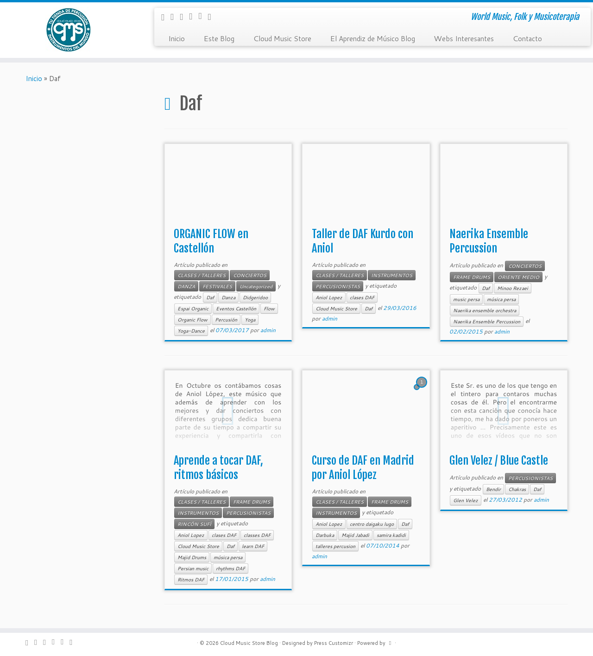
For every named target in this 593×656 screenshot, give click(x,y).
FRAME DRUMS (471, 277)
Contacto (527, 38)
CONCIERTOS (249, 275)
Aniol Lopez (328, 297)
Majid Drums (191, 557)
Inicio (176, 38)
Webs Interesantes (464, 38)
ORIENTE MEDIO (518, 277)
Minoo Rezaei (512, 288)
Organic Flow (192, 319)
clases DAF (362, 297)
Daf (210, 297)
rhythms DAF (230, 568)
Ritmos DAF (190, 579)
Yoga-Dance (191, 331)
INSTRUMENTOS (391, 275)
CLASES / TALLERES (201, 275)
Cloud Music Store (282, 38)
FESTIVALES (217, 286)
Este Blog (218, 38)
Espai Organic (192, 308)
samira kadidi (391, 535)
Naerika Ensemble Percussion (488, 241)
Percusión (226, 319)
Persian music (192, 568)
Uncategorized (256, 286)
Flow (269, 308)
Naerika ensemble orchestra (484, 310)
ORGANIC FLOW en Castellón (211, 241)
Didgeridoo (255, 297)
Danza (228, 297)
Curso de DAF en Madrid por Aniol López (363, 468)
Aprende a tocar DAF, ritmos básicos (218, 468)
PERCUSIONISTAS (337, 286)
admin (268, 330)
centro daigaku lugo (372, 524)
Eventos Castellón (236, 308)
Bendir (493, 489)
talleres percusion (335, 546)
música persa (501, 299)
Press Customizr (333, 643)
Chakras (517, 489)
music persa (466, 299)
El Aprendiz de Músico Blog (372, 38)
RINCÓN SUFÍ (194, 524)
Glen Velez (465, 500)
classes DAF (257, 535)
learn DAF (253, 546)
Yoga (250, 319)
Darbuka (324, 535)
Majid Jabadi (355, 535)
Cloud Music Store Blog (249, 643)
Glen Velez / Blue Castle (498, 460)
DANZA (186, 286)
